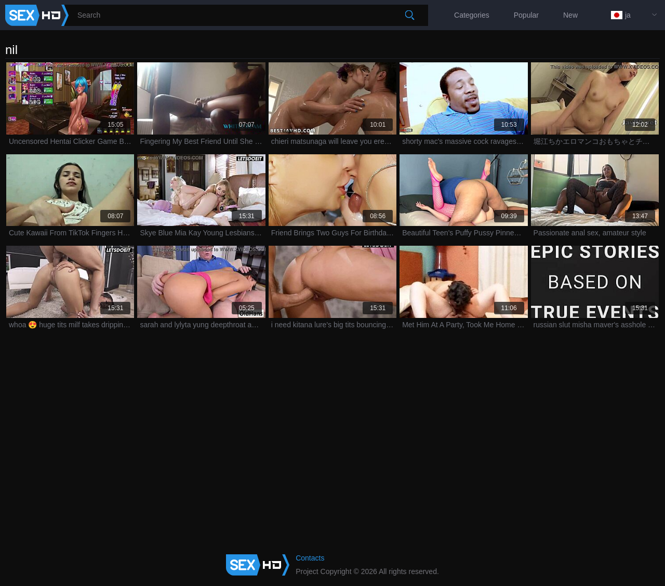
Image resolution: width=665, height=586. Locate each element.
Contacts (310, 558)
